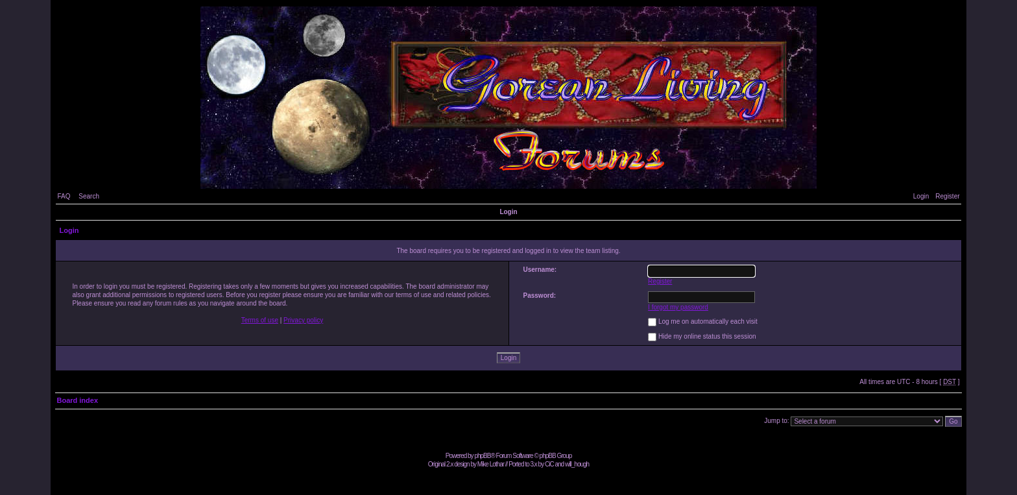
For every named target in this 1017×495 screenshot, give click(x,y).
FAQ (63, 196)
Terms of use (259, 320)
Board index (77, 400)
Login (921, 196)
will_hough (577, 464)
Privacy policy (303, 320)
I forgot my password (678, 307)
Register (947, 196)
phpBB (482, 455)
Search (88, 196)
